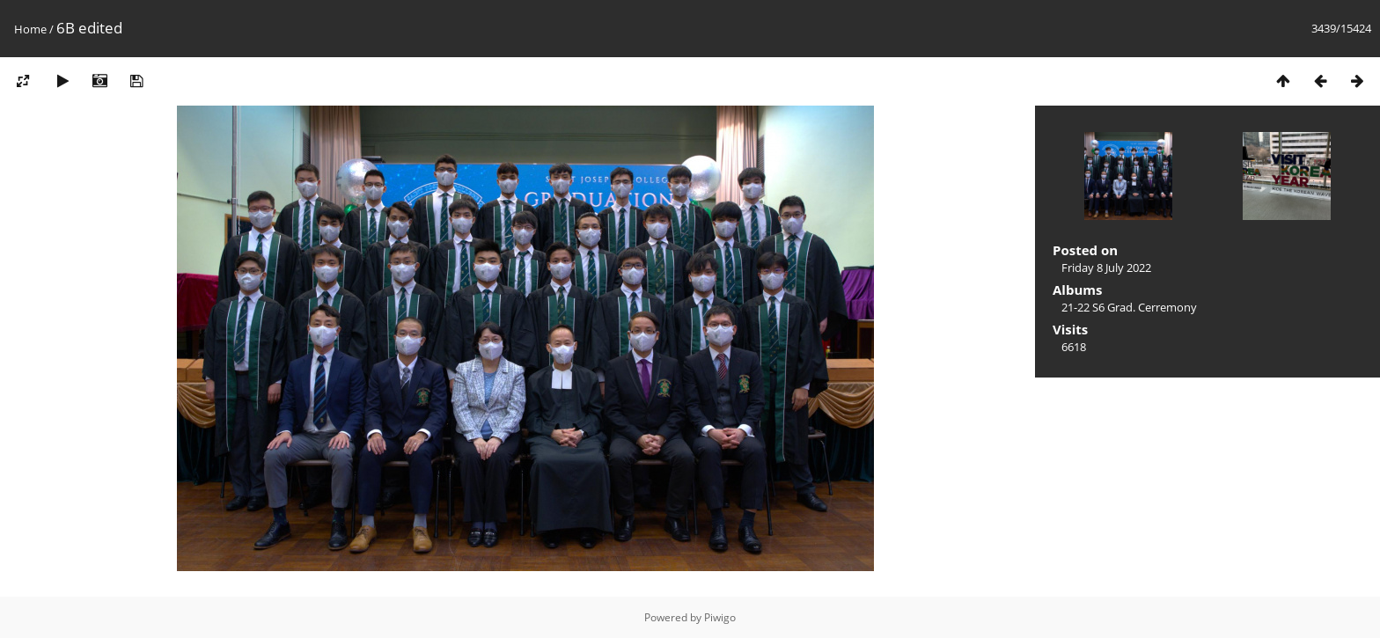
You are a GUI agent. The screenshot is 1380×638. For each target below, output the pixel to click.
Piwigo (720, 617)
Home (30, 29)
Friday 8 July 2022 (1106, 267)
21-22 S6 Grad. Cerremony (1129, 307)
